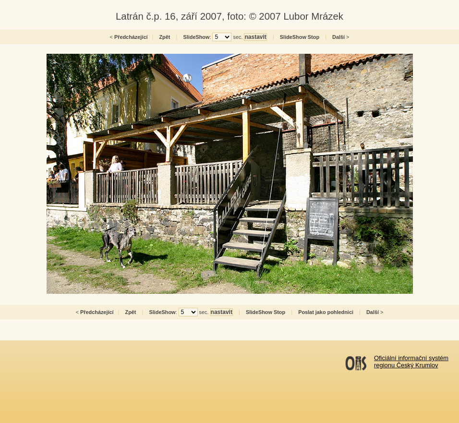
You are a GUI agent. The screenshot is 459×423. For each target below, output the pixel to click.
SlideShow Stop (299, 37)
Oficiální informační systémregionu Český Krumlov (411, 361)
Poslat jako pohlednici (325, 312)
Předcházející (131, 37)
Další (338, 37)
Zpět (164, 37)
